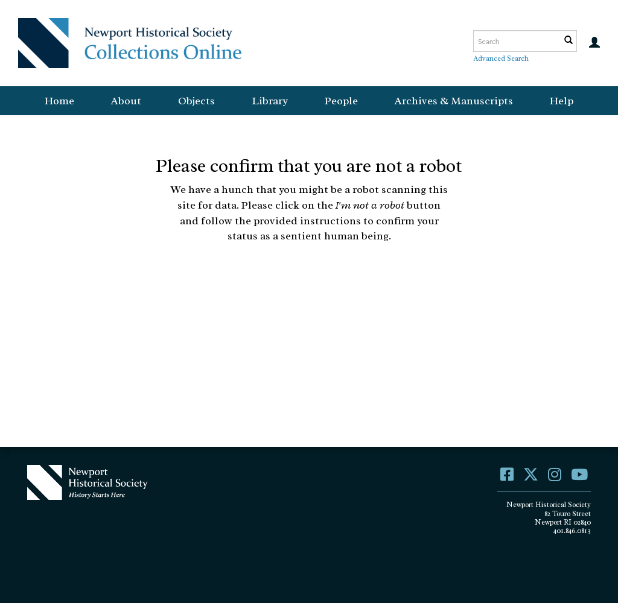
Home (59, 100)
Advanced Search (501, 58)
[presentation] (329, 282)
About (126, 100)
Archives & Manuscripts (454, 100)
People (341, 100)
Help (561, 100)
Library (270, 100)
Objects (196, 100)
